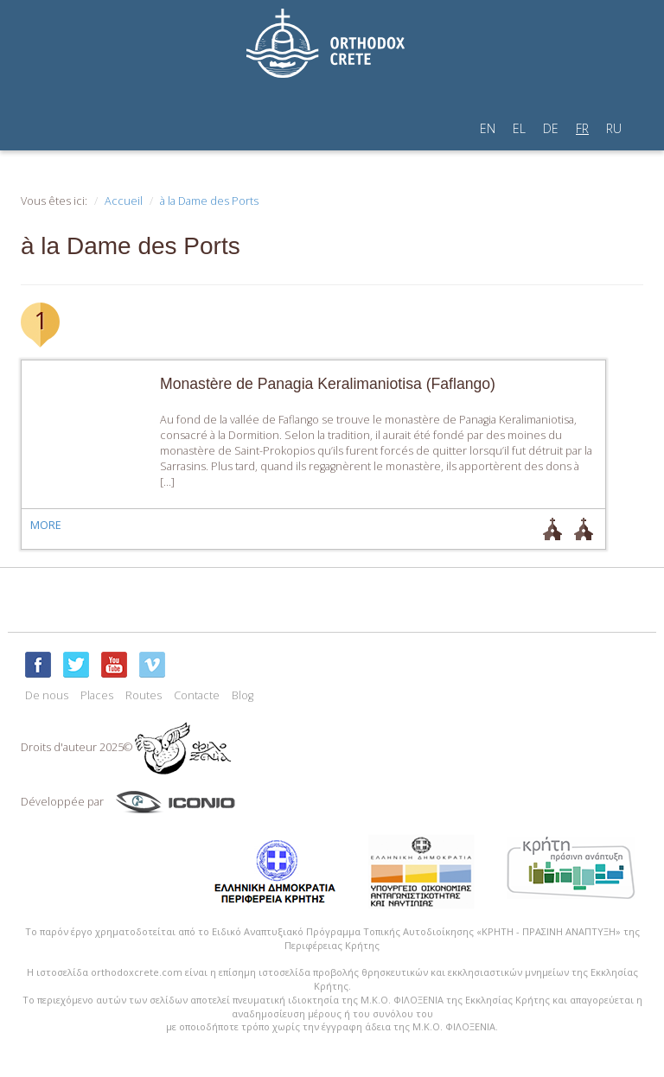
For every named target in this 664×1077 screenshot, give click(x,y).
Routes (143, 695)
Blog (242, 695)
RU (614, 128)
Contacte (197, 695)
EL (519, 128)
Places (96, 695)
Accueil (124, 201)
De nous (46, 695)
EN (487, 128)
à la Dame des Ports (209, 201)
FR (582, 128)
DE (551, 128)
